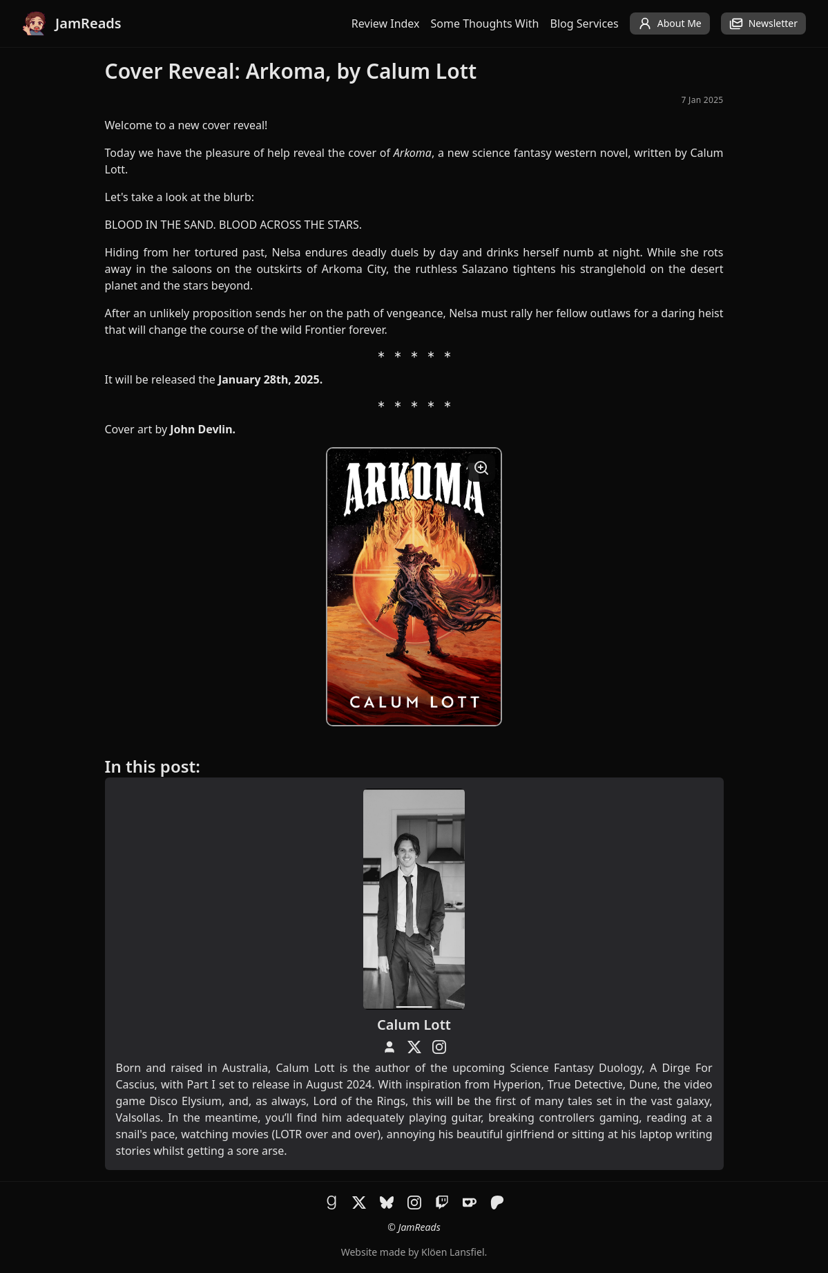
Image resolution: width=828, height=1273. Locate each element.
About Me (670, 23)
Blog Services (584, 23)
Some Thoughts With (485, 23)
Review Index (386, 23)
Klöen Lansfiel (452, 1251)
